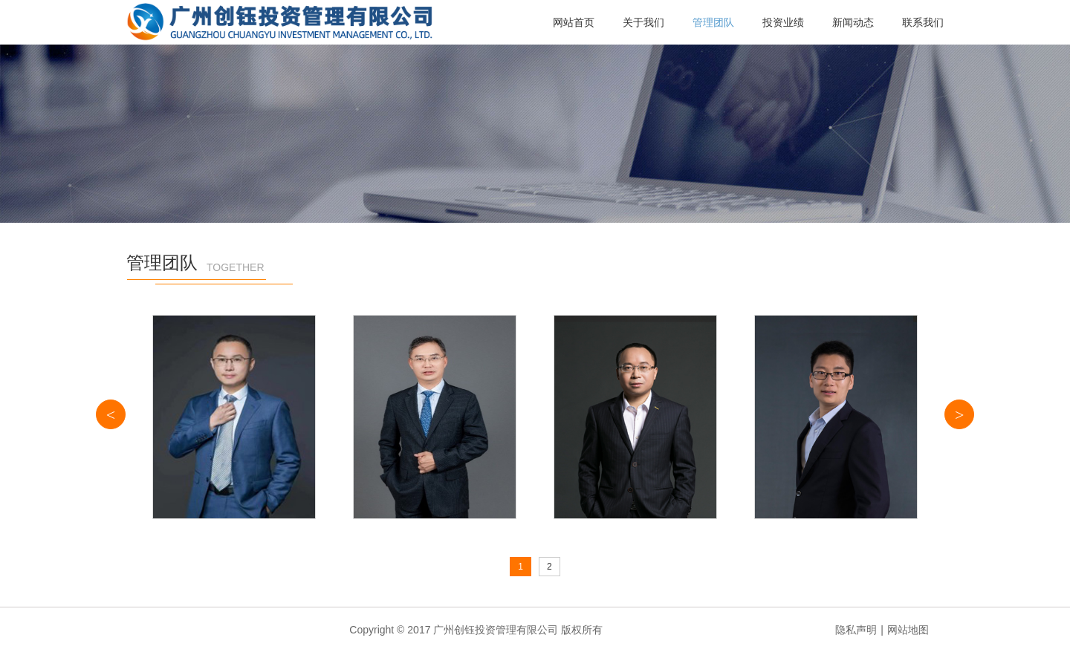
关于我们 (643, 22)
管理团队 (713, 22)
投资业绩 (783, 22)
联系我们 (923, 22)
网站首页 (573, 22)
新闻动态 (853, 22)
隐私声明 (856, 630)
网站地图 (908, 630)
